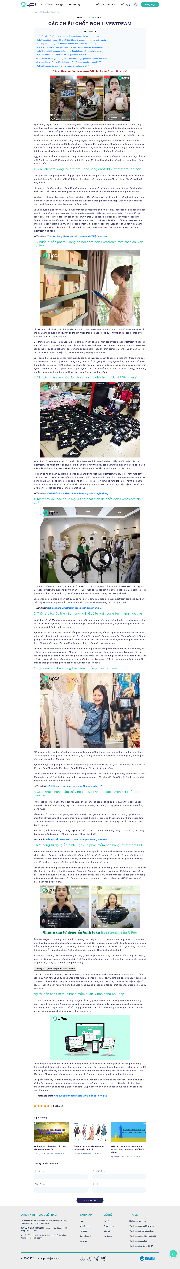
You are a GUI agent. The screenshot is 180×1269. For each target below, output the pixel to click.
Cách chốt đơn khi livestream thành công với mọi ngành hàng (77, 493)
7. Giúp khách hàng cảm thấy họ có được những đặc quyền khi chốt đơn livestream (73, 58)
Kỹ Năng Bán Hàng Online (50, 12)
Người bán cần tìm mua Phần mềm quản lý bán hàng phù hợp (64, 66)
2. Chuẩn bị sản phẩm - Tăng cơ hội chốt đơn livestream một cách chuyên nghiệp (72, 40)
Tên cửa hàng (41, 1184)
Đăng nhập (150, 4)
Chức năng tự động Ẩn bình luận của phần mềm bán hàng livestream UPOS (70, 62)
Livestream (84, 1226)
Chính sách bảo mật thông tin (141, 1226)
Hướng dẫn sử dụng (137, 1221)
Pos (81, 1221)
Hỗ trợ (100, 4)
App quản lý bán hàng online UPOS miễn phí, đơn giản (80, 1096)
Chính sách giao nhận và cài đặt (142, 1236)
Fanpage (83, 1231)
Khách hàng (74, 4)
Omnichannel (85, 1236)
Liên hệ (107, 1231)
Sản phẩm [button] (46, 4)
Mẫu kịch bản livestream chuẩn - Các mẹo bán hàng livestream (77, 839)
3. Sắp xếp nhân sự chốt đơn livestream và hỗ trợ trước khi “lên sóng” (67, 44)
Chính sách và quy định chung (141, 1231)
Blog (35, 12)
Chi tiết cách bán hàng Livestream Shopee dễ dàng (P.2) (76, 786)
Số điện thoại (99, 1171)
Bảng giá (60, 4)
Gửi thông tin (90, 1200)
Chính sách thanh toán (138, 1241)
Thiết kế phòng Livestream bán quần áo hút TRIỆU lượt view (77, 236)
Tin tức (111, 4)
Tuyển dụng (125, 4)
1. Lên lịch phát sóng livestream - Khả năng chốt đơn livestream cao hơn (69, 36)
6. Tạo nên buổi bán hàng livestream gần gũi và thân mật (62, 55)
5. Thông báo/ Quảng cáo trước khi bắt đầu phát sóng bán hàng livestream (70, 51)
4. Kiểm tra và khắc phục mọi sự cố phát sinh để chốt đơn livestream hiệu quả (71, 47)
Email (95, 1184)
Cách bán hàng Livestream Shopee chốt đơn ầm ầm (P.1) (74, 608)
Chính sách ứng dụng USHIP (141, 1246)
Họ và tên (39, 1171)
